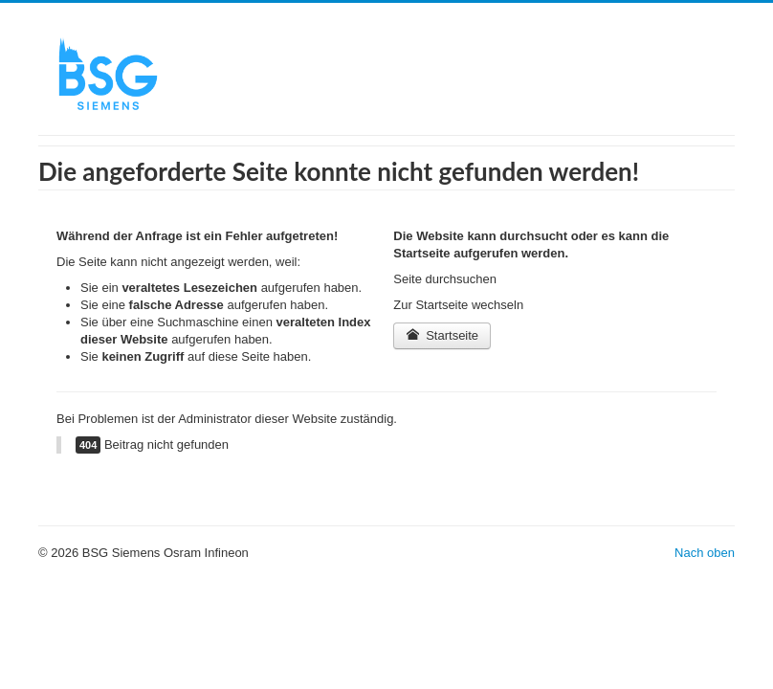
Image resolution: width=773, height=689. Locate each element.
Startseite (442, 335)
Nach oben (704, 552)
